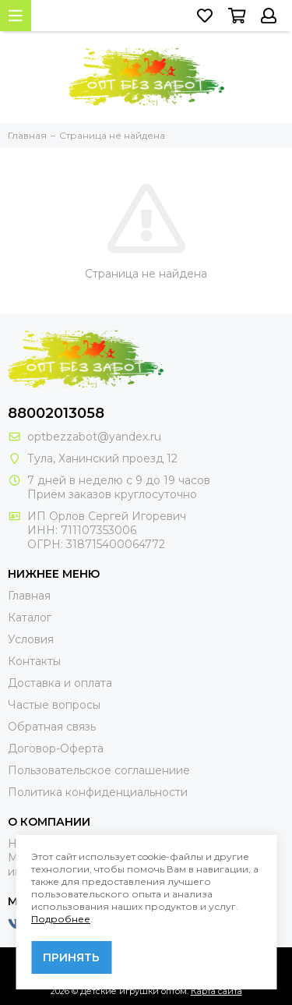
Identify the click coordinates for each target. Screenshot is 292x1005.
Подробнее (60, 919)
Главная (29, 596)
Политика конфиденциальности (98, 792)
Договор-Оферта (56, 748)
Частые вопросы (54, 705)
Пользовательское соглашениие (99, 770)
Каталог (29, 617)
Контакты (34, 661)
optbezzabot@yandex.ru (94, 437)
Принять (71, 957)
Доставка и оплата (60, 683)
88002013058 (56, 413)
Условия (31, 639)
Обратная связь (52, 727)
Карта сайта (216, 991)
